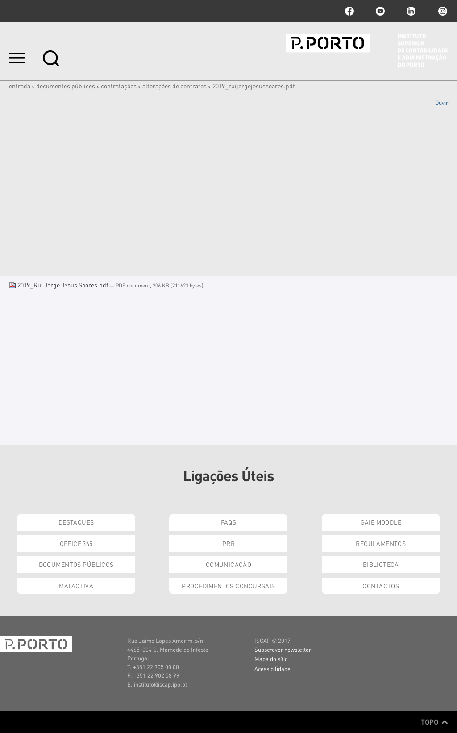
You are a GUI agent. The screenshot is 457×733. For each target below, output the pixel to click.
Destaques (76, 522)
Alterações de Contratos (174, 86)
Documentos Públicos (65, 86)
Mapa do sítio (271, 658)
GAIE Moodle (381, 522)
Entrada (19, 86)
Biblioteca (381, 564)
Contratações (119, 86)
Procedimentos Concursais (228, 586)
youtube (380, 11)
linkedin (411, 11)
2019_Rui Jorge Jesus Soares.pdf (59, 285)
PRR (228, 543)
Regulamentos (381, 543)
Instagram (441, 11)
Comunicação (229, 564)
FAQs (229, 522)
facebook (349, 11)
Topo (434, 721)
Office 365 (76, 543)
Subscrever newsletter (282, 649)
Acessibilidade (272, 668)
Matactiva (76, 586)
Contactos (380, 586)
